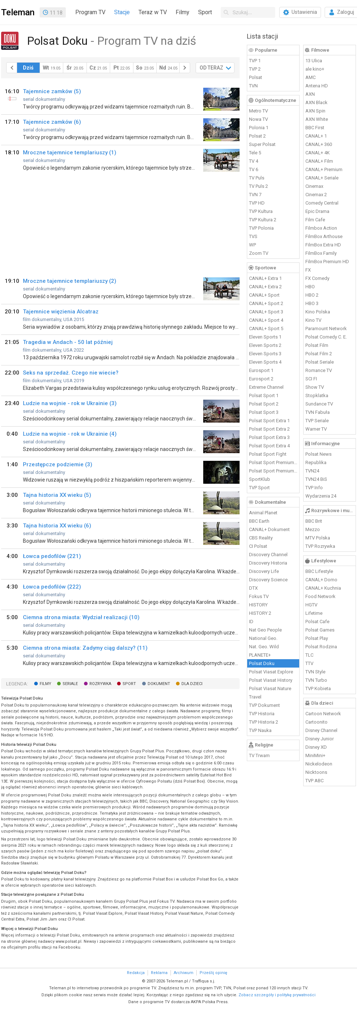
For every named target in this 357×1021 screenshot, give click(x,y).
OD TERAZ (211, 68)
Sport (205, 12)
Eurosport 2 (261, 378)
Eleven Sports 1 (265, 337)
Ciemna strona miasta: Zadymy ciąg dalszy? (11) (85, 648)
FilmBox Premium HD (327, 261)
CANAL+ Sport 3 (266, 311)
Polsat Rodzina (321, 646)
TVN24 (312, 471)
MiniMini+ (315, 755)
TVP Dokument (264, 705)
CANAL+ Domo (321, 579)
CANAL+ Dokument (269, 529)
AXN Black (316, 102)
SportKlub (259, 479)
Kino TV (313, 320)
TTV (309, 663)
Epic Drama (317, 211)
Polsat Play (316, 638)
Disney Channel (321, 730)
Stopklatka (316, 395)
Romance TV (318, 370)
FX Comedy (317, 278)
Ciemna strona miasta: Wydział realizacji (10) (81, 617)
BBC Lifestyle (319, 571)
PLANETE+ (260, 655)
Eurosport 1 (261, 370)
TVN (253, 85)
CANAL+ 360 (318, 144)
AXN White (316, 119)
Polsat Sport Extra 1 (269, 420)
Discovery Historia (268, 563)
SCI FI (311, 378)
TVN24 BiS (316, 479)
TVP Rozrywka (320, 546)
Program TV (90, 12)
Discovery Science (268, 579)
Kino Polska (317, 311)
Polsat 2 (257, 136)
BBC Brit (313, 521)
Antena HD (316, 85)
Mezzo (312, 529)
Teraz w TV (153, 12)
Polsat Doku (261, 663)
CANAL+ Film (319, 161)
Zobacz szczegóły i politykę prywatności (277, 995)
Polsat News (318, 454)
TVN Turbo (316, 680)
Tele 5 (255, 152)
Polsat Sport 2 (263, 404)
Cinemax (314, 186)
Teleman (18, 12)
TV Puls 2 (258, 186)
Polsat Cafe (317, 621)
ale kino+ (314, 69)
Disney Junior (319, 738)
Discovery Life (264, 571)
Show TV (314, 387)
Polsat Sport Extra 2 (269, 429)
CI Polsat (258, 546)
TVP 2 (255, 69)
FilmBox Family (321, 253)
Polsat (255, 77)
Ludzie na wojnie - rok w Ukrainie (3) (70, 403)
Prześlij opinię (213, 972)
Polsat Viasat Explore (271, 671)
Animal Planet (263, 512)
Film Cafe (315, 219)
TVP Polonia (261, 228)
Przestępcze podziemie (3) (57, 464)
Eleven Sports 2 (265, 345)
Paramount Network (326, 328)
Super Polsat (262, 144)
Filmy (182, 12)
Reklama (159, 972)
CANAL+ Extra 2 (265, 286)
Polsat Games (319, 630)
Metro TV (258, 111)
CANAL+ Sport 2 (266, 303)
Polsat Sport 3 (263, 412)
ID (251, 621)
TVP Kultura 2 (262, 219)
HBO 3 (311, 303)
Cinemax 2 (316, 194)
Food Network (320, 596)
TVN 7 (255, 194)
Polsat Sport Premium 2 (273, 471)
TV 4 (253, 161)
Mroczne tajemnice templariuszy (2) (69, 281)
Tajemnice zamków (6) (52, 122)
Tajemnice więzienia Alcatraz (61, 311)
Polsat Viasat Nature (270, 688)
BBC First (314, 127)
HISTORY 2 (260, 613)
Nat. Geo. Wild (264, 646)
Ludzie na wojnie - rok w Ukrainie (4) (70, 434)
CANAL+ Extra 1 (265, 278)
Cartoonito (316, 722)
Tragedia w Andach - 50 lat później (68, 342)
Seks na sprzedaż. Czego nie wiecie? (71, 372)
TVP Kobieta (318, 688)
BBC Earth (259, 521)
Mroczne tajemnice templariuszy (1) (69, 152)
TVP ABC (314, 780)
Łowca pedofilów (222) (52, 586)
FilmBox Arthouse (323, 236)
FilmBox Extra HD (323, 245)
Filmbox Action (321, 228)
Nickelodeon (318, 764)
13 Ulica (313, 60)
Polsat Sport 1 (263, 395)
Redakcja (136, 972)
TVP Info (314, 487)
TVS (253, 236)
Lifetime (313, 613)
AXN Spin (315, 111)
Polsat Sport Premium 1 (273, 462)
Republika (315, 462)
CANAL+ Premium (323, 169)
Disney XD (316, 747)
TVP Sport (259, 487)
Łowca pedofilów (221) (52, 556)
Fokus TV (259, 596)
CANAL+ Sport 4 (266, 320)
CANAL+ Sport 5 (266, 328)
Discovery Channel (268, 554)
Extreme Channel (266, 387)
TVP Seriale (317, 420)
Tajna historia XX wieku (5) (57, 495)
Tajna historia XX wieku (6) (57, 525)
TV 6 (253, 169)
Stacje (122, 12)
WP (252, 245)
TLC (309, 655)
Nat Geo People (265, 630)
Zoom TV (258, 253)
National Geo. (263, 638)
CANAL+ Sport (264, 295)
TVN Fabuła (317, 412)
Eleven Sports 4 (265, 362)
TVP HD (257, 203)
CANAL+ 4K (317, 152)
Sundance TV (319, 404)
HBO (310, 286)
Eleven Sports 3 (265, 353)
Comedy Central (321, 203)
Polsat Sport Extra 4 (269, 445)
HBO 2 (311, 295)
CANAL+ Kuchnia (323, 588)
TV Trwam (259, 755)
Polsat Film (316, 345)
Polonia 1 (258, 127)
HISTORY (258, 605)
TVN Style (315, 671)
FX (308, 270)
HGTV (311, 605)
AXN (310, 94)
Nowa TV (258, 119)
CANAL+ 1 (316, 136)
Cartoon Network (323, 713)
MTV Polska (317, 538)
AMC (310, 77)
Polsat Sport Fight (267, 454)
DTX (253, 588)
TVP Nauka (260, 730)
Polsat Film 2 (318, 353)
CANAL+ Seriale (321, 178)
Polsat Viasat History (270, 680)
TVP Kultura (261, 211)
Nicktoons (316, 772)
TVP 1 (255, 60)
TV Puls (256, 178)
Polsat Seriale (319, 362)
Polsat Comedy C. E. (326, 337)
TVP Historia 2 (263, 722)
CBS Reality (261, 538)
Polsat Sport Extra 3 (269, 437)
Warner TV (316, 429)
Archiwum (183, 972)
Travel (255, 697)
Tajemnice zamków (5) (52, 91)
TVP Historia (261, 713)
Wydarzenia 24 (320, 496)
